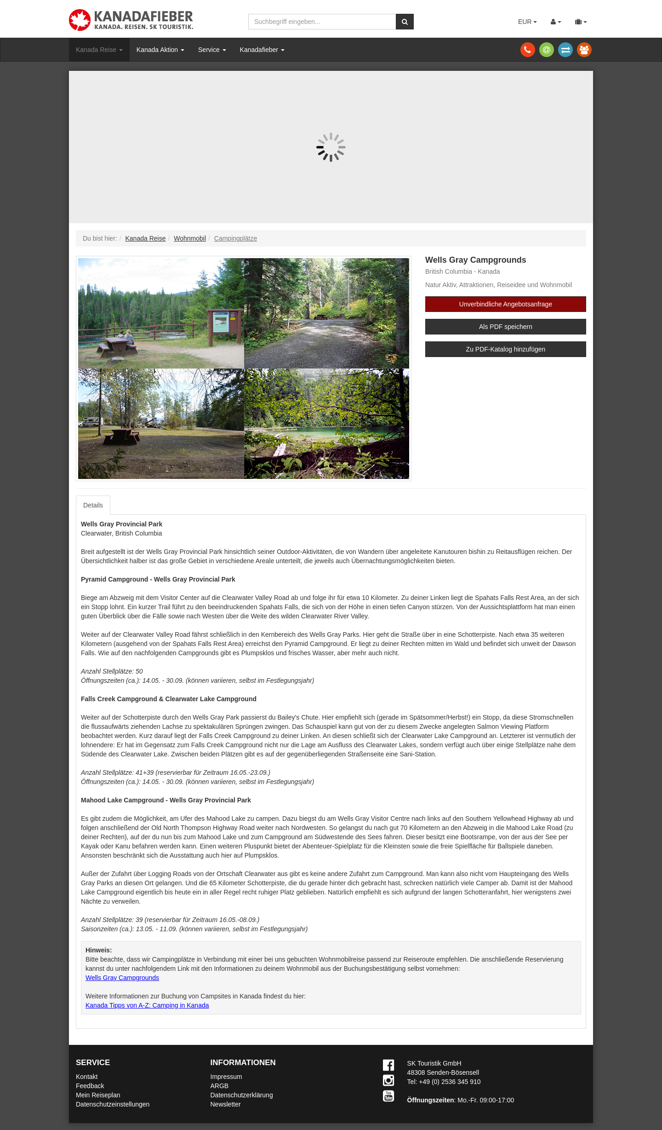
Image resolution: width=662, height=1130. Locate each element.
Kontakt (86, 1076)
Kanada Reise (99, 49)
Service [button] (212, 49)
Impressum (226, 1076)
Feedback (90, 1086)
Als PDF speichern (505, 326)
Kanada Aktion (160, 49)
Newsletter (226, 1104)
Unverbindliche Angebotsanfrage (505, 304)
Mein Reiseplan (98, 1095)
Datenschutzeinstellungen (112, 1104)
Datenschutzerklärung (242, 1095)
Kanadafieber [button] (262, 49)
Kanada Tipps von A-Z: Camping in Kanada (147, 1005)
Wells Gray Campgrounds (122, 977)
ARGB (220, 1086)
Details (93, 505)
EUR (527, 21)
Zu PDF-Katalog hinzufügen (506, 349)
